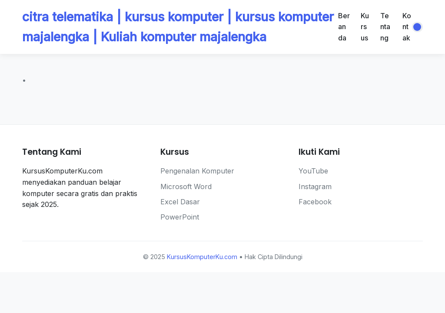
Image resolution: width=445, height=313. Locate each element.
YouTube (313, 170)
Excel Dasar (180, 201)
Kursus (365, 26)
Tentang (385, 26)
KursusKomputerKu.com (202, 256)
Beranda (344, 26)
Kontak (406, 26)
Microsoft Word (186, 186)
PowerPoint (179, 217)
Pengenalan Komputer (197, 170)
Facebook (315, 201)
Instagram (315, 186)
